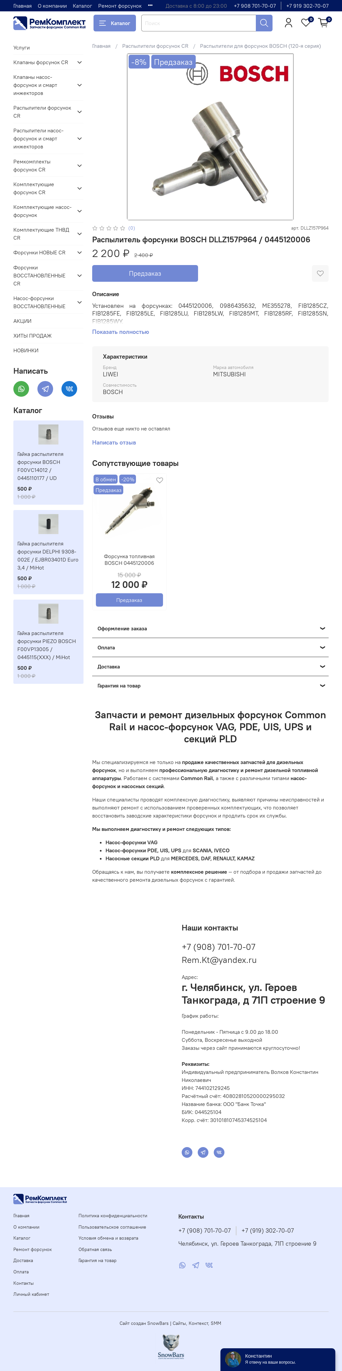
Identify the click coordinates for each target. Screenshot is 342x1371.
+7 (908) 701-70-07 (218, 946)
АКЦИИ (22, 321)
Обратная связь (95, 1249)
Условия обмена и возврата (108, 1238)
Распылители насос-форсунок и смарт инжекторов (38, 138)
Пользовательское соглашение (112, 1227)
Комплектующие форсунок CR (33, 188)
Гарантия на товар (97, 1260)
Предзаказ (145, 273)
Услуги (21, 47)
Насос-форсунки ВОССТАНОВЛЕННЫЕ (39, 302)
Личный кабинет (31, 1294)
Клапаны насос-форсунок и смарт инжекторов (35, 85)
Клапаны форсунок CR (40, 62)
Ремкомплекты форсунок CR (31, 165)
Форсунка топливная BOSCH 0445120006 (129, 559)
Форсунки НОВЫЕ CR (39, 252)
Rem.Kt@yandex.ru (219, 959)
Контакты (23, 1283)
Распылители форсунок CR (155, 45)
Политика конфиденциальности (112, 1216)
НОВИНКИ (25, 350)
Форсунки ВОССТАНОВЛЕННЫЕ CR (39, 275)
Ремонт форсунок (120, 5)
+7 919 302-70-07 (307, 5)
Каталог (82, 5)
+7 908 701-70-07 (255, 5)
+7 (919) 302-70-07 (267, 1230)
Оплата (21, 1272)
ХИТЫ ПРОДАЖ (32, 335)
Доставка (23, 1260)
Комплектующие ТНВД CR (41, 233)
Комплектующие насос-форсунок (42, 211)
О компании (52, 5)
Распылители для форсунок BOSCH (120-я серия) (260, 45)
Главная (22, 5)
